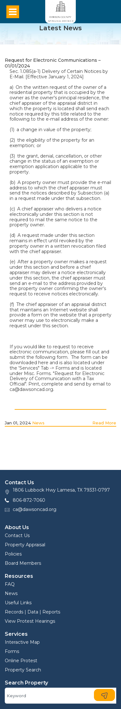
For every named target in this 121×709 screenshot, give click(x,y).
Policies (13, 554)
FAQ (10, 584)
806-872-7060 (29, 500)
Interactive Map (22, 642)
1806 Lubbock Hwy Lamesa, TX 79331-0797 (61, 490)
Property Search (23, 670)
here (43, 362)
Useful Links (18, 603)
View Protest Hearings (30, 621)
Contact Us (17, 535)
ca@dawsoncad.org (34, 509)
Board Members (23, 563)
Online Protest (21, 660)
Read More (104, 422)
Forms (12, 651)
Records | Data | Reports (32, 612)
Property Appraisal (25, 545)
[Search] (60, 696)
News (38, 422)
